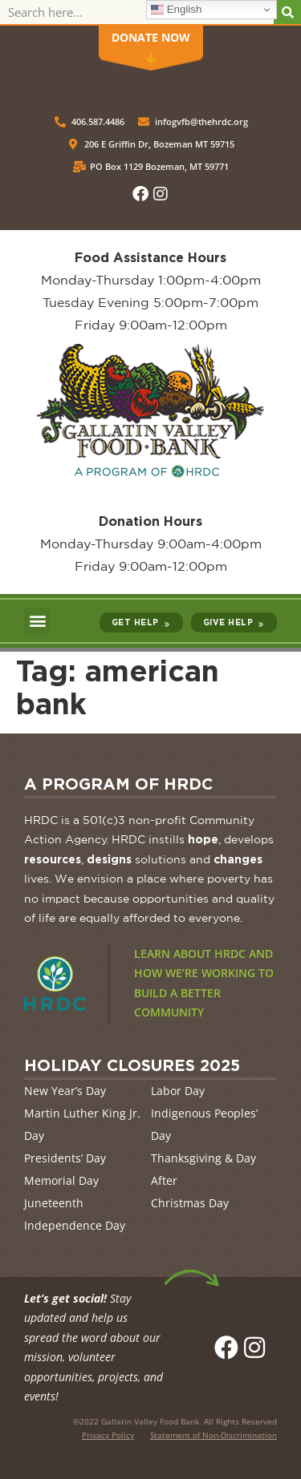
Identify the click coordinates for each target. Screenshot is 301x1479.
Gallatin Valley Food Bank (150, 1421)
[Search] (287, 12)
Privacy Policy (108, 1435)
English (176, 9)
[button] (37, 621)
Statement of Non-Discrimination (213, 1435)
